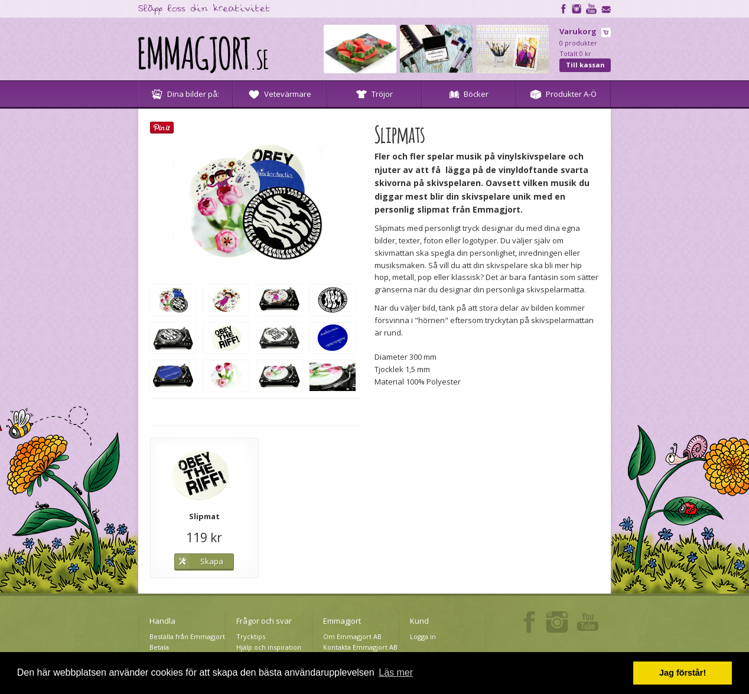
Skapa (211, 561)
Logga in (423, 636)
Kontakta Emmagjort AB (360, 647)
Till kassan (585, 64)
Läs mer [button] (396, 672)
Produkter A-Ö (563, 94)
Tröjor (374, 94)
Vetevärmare (280, 94)
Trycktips (250, 636)
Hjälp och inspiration (268, 647)
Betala (159, 647)
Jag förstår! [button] (682, 672)
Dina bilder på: (185, 94)
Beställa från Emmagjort (187, 636)
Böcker (469, 94)
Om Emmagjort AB (352, 636)
